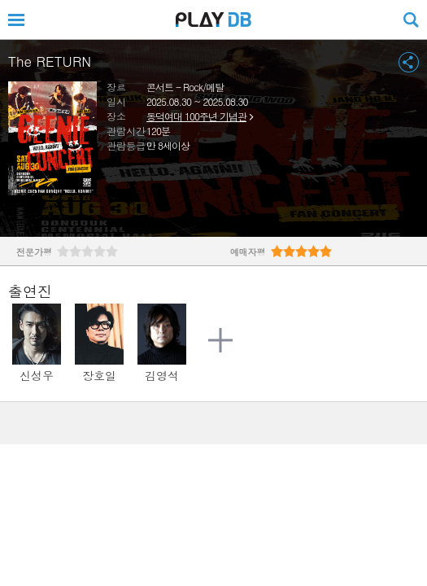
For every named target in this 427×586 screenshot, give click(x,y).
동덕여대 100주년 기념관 (196, 116)
